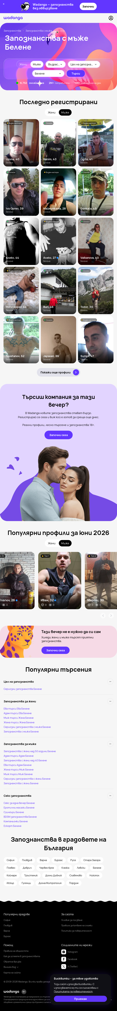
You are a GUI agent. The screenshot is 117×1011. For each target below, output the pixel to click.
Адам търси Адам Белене (19, 755)
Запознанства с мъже (39, 30)
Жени (23, 64)
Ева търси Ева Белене (17, 708)
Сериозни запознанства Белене (23, 689)
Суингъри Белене (14, 812)
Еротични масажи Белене (19, 807)
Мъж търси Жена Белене (19, 717)
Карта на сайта (12, 972)
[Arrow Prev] (103, 615)
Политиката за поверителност (73, 991)
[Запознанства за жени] (58, 701)
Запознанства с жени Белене (21, 783)
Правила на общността (16, 950)
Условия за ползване (71, 920)
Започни (88, 6)
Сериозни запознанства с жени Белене (27, 778)
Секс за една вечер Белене (19, 803)
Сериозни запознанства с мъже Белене (27, 727)
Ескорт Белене (12, 826)
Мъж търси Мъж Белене (18, 774)
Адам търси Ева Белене (18, 713)
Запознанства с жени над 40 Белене (25, 760)
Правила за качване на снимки (76, 925)
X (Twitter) (69, 966)
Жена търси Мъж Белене (19, 769)
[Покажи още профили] (58, 372)
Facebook (69, 959)
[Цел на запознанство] (58, 682)
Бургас (7, 936)
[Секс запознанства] (58, 796)
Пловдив (8, 925)
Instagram (69, 951)
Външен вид (11, 966)
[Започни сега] (58, 435)
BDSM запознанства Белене (20, 816)
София (7, 920)
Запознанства (12, 30)
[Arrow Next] (111, 615)
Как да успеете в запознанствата (22, 956)
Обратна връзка (12, 961)
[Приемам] (80, 999)
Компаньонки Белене (16, 821)
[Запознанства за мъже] (58, 744)
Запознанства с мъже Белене (21, 731)
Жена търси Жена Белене (19, 722)
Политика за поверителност (76, 930)
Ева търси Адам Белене (18, 765)
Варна (7, 930)
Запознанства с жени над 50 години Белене (30, 751)
